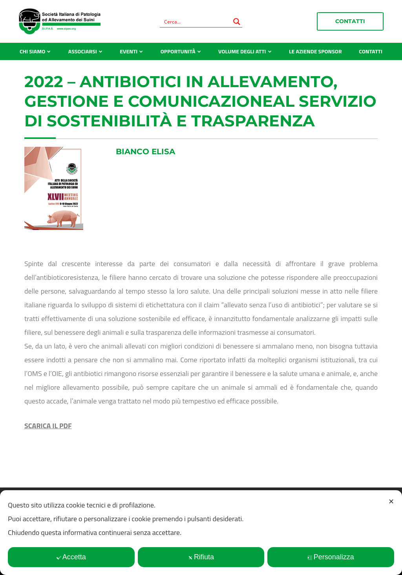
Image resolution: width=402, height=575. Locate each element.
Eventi (128, 51)
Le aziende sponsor (315, 51)
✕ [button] (391, 502)
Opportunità (178, 51)
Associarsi (82, 51)
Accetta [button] (71, 557)
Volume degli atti (242, 51)
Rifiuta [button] (201, 557)
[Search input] (196, 21)
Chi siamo (32, 51)
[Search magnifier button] (236, 21)
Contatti (350, 21)
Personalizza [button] (331, 557)
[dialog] (201, 532)
